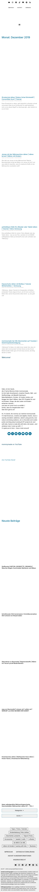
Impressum (9, 852)
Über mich (11, 7)
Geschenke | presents (13, 836)
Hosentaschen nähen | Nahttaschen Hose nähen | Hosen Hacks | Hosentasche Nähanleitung (18, 757)
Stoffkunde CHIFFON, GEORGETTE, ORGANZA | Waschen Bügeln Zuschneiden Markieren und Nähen (19, 567)
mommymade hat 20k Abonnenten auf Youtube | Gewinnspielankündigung (19, 342)
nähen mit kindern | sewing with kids (15, 846)
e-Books (31, 839)
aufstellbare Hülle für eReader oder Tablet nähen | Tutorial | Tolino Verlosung (19, 228)
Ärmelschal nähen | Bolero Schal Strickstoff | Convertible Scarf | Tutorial (18, 98)
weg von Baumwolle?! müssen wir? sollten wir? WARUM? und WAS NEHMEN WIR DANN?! (17, 710)
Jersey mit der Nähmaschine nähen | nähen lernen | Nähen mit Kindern (18, 155)
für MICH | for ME (19, 842)
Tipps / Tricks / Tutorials (19, 829)
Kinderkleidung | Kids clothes (19, 832)
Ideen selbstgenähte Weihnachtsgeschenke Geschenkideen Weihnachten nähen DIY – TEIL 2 (17, 805)
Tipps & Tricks (28, 836)
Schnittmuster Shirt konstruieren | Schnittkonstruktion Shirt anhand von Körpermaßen (19, 615)
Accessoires (9, 839)
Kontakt (19, 7)
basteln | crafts (20, 839)
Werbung (28, 7)
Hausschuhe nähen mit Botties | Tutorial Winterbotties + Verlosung (16, 285)
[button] (19, 24)
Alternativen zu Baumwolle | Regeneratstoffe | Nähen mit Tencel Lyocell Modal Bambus (19, 662)
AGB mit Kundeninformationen (19, 856)
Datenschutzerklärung (25, 852)
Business (33, 846)
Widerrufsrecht (19, 860)
